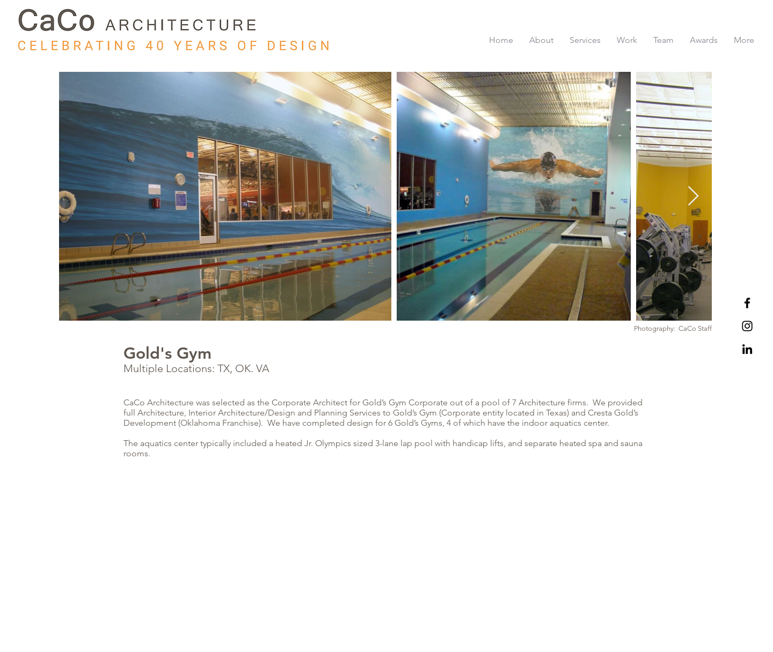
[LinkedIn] (747, 349)
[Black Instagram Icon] (747, 326)
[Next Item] (693, 196)
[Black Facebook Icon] (747, 303)
